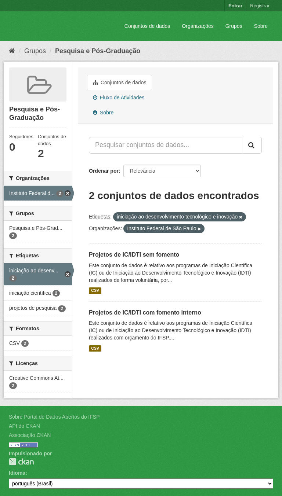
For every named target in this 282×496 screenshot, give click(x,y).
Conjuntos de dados (147, 26)
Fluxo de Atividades (118, 97)
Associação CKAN (30, 435)
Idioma (17, 473)
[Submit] (252, 145)
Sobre (261, 26)
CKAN (21, 462)
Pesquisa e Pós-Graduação (97, 51)
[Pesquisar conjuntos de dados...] (165, 145)
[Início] (12, 51)
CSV (95, 291)
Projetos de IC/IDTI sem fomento (134, 254)
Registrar (260, 5)
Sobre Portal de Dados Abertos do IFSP (54, 417)
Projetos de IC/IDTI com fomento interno (145, 312)
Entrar (235, 5)
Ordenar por (104, 171)
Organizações (197, 26)
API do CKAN (24, 426)
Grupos (233, 26)
